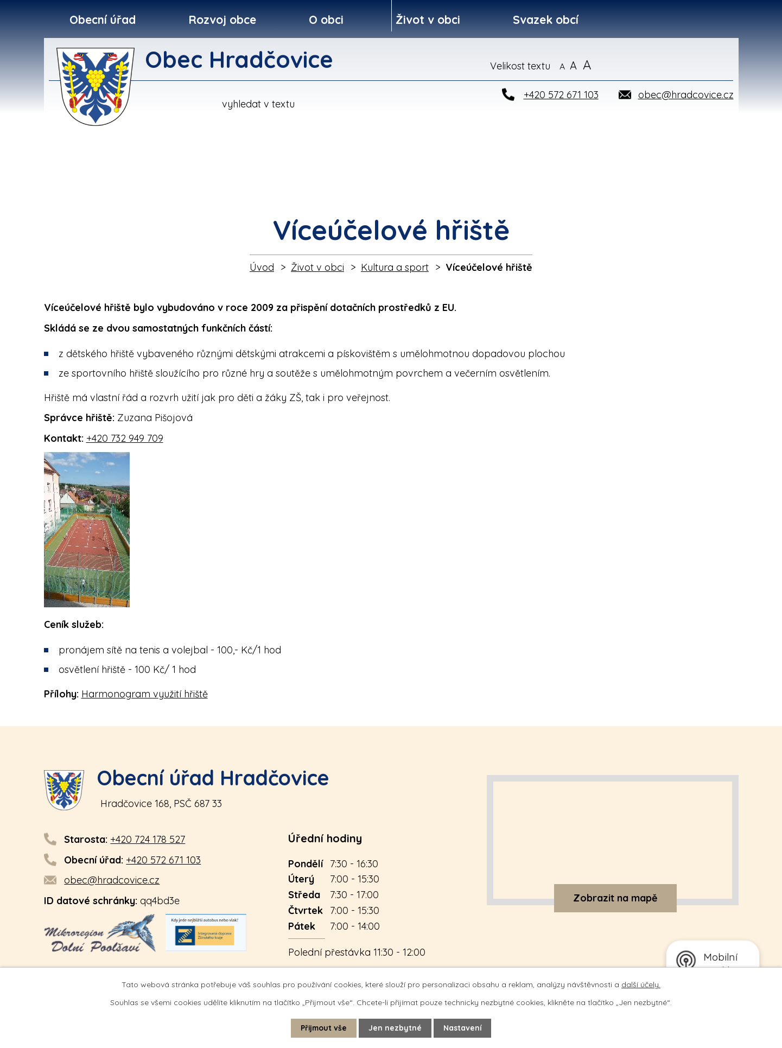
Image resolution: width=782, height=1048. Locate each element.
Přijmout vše (323, 1028)
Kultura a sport (395, 267)
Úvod (262, 267)
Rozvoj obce (222, 19)
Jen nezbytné (395, 1028)
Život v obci (428, 19)
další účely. (640, 984)
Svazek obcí (545, 19)
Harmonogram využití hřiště (144, 694)
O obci (326, 19)
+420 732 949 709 (124, 438)
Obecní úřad (102, 19)
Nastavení (463, 1028)
